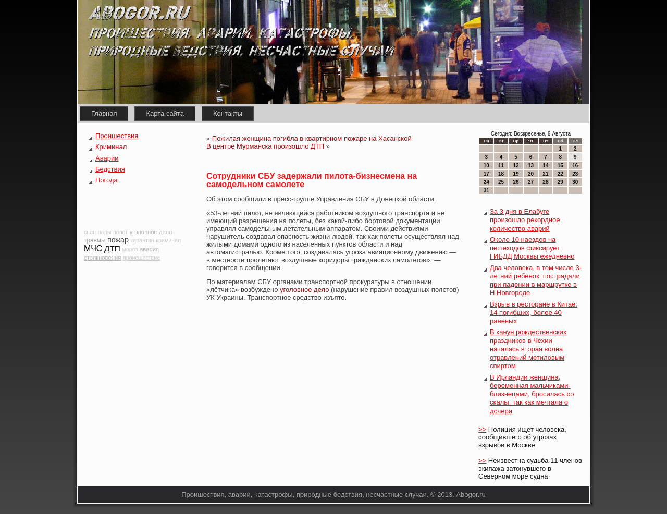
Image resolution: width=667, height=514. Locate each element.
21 (545, 174)
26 (515, 182)
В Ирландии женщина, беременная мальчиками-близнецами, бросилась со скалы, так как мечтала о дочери (532, 394)
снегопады (97, 232)
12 (515, 165)
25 (501, 182)
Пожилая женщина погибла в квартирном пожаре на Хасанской (312, 138)
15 (560, 165)
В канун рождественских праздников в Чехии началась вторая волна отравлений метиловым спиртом (528, 349)
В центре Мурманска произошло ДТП (265, 146)
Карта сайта (164, 113)
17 (486, 174)
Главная (104, 113)
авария (149, 249)
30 (575, 182)
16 (575, 165)
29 (560, 182)
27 (531, 182)
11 (501, 165)
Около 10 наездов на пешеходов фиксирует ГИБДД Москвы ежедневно (532, 248)
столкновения (102, 257)
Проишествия (116, 136)
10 (486, 165)
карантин (142, 240)
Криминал (111, 147)
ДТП (112, 248)
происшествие (141, 257)
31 (486, 190)
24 (486, 182)
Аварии (106, 158)
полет (120, 232)
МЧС (93, 248)
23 (575, 174)
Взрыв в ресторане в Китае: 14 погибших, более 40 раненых (533, 312)
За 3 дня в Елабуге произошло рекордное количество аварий (525, 219)
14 (545, 165)
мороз (130, 249)
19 (515, 174)
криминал (168, 240)
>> (482, 429)
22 (560, 174)
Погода (106, 180)
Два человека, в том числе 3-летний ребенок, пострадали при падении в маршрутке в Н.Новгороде (536, 280)
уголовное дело (151, 232)
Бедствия (110, 169)
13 (531, 165)
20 (531, 174)
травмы (94, 240)
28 (545, 182)
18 (501, 174)
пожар (118, 240)
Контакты (227, 113)
